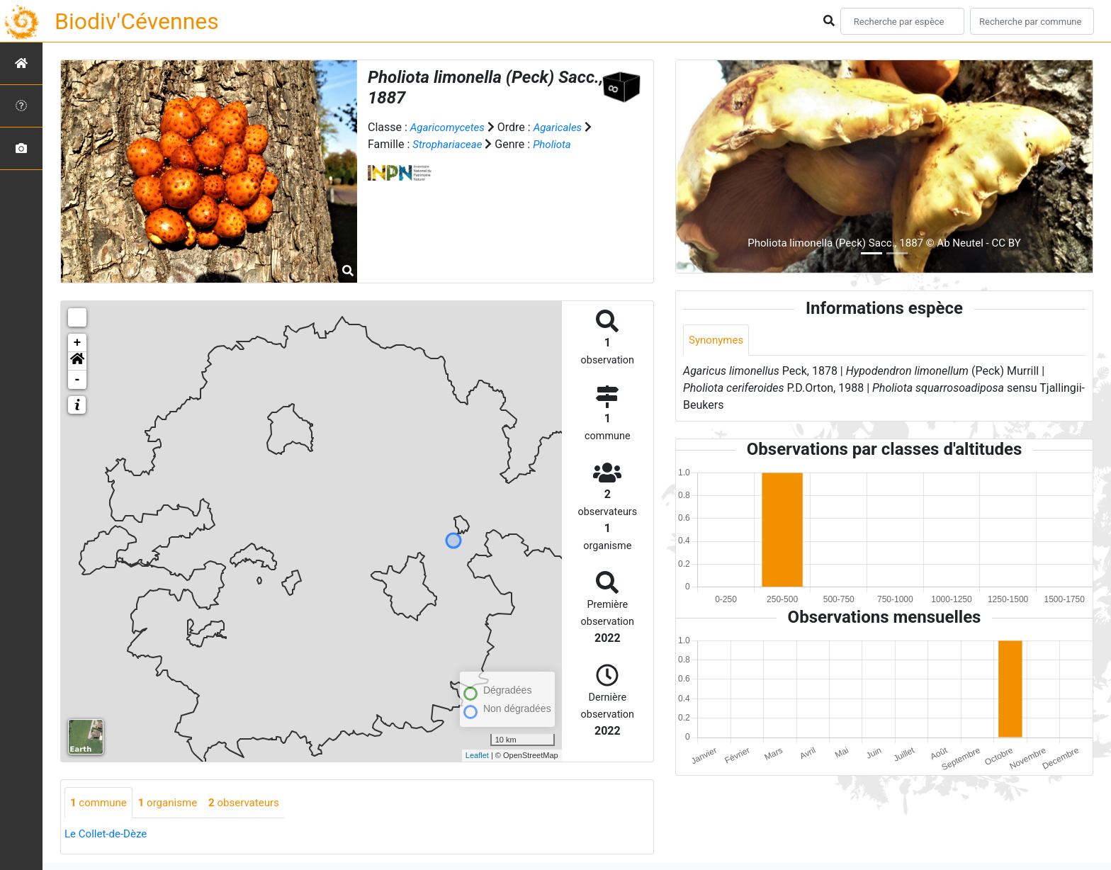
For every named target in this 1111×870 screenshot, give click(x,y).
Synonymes (718, 340)
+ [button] (77, 342)
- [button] (77, 379)
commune (100, 803)
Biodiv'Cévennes (137, 21)
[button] (77, 361)
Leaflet (477, 755)
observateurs (253, 803)
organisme (173, 803)
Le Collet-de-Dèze (108, 835)
